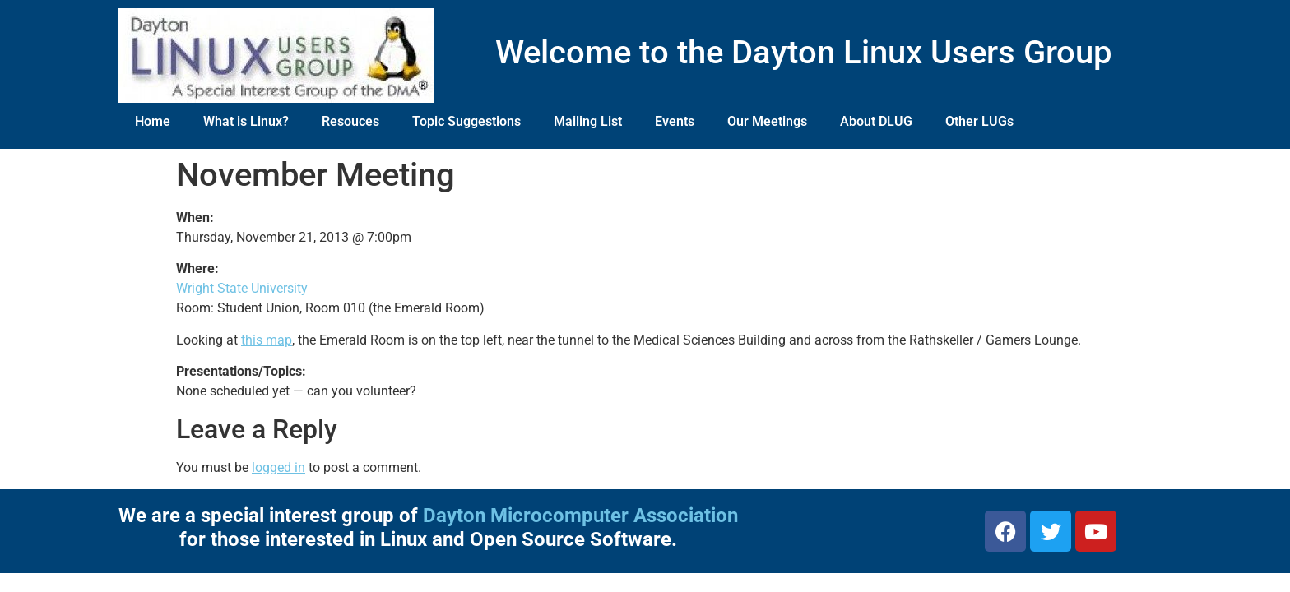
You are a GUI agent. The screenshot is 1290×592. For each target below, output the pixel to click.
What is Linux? (246, 121)
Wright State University (242, 288)
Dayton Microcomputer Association (580, 515)
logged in (278, 467)
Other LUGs (979, 121)
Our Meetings (767, 121)
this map (266, 340)
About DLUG (876, 121)
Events (674, 121)
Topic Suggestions (466, 121)
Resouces (350, 121)
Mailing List (588, 121)
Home (152, 121)
